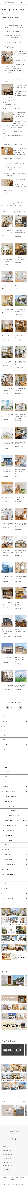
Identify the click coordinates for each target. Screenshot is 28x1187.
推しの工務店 (4, 888)
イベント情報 (4, 744)
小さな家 (3, 781)
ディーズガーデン (5, 849)
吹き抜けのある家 (5, 854)
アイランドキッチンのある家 (8, 864)
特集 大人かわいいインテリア (8, 835)
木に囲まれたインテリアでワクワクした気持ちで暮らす (20, 604)
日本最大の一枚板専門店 (7, 898)
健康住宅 (3, 893)
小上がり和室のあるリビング (8, 874)
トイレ (16, 285)
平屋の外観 (25, 1177)
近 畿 (3, 735)
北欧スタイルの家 (5, 869)
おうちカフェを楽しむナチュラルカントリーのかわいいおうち (20, 416)
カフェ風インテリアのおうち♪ (11, 5)
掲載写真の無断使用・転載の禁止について (13, 1166)
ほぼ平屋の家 (4, 879)
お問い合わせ (6, 1169)
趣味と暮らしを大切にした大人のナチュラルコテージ (20, 631)
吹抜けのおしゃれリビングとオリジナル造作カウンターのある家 (7, 259)
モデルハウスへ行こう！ (7, 840)
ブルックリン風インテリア (7, 830)
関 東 (3, 726)
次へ (20, 707)
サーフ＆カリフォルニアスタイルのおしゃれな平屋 (20, 659)
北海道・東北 (4, 721)
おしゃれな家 (4, 767)
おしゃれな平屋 (5, 772)
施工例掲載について (7, 1150)
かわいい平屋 (4, 786)
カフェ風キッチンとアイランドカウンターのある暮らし (20, 362)
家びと (3, 762)
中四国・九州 (4, 739)
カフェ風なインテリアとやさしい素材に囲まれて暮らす (20, 525)
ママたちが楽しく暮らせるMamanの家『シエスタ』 (7, 471)
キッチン (3, 285)
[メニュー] (26, 2)
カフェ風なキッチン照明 (7, 309)
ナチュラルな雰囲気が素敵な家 (8, 796)
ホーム (2, 5)
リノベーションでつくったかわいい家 (10, 815)
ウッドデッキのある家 (6, 859)
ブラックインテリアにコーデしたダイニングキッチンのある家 (7, 631)
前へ (7, 707)
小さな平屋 (4, 776)
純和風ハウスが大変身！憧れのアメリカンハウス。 (20, 471)
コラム (3, 749)
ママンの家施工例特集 (6, 801)
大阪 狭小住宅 (14, 1179)
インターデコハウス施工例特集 (8, 810)
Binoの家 (3, 883)
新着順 (24, 211)
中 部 (3, 730)
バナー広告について (7, 1158)
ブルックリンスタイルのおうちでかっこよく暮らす (20, 232)
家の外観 (20, 1177)
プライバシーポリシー (8, 1162)
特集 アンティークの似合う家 (8, 791)
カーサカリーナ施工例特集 (7, 806)
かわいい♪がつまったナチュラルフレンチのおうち (13, 820)
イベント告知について (8, 1154)
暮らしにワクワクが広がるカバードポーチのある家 (7, 443)
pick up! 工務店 (5, 845)
